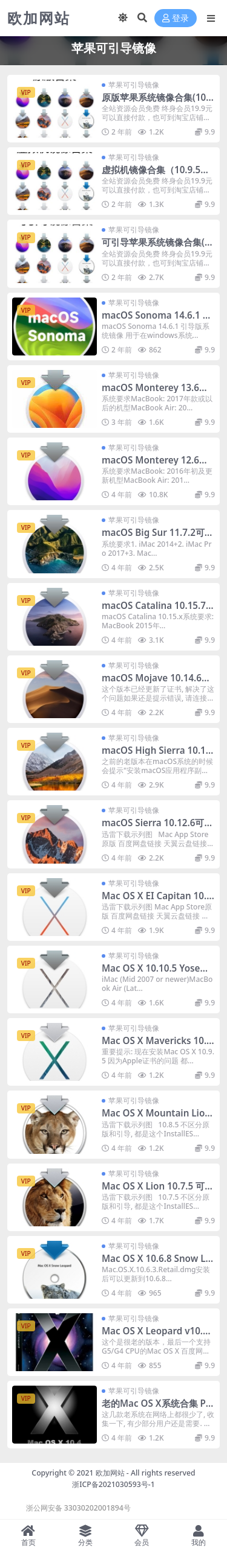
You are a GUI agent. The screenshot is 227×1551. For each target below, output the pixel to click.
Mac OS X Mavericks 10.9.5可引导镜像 (158, 1045)
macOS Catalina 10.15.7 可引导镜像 (154, 610)
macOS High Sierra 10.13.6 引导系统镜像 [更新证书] (158, 755)
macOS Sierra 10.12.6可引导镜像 (157, 828)
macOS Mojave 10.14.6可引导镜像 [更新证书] (156, 683)
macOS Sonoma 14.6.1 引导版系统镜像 (157, 320)
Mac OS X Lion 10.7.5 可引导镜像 (158, 1191)
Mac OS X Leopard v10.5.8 (156, 1336)
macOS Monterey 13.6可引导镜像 (155, 392)
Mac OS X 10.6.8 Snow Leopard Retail (156, 1263)
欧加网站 (110, 1473)
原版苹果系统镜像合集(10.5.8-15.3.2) (155, 102)
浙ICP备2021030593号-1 (113, 1484)
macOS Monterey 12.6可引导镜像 (155, 465)
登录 (175, 18)
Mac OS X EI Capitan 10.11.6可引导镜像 (157, 901)
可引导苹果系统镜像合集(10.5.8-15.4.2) (156, 247)
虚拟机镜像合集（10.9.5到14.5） (158, 175)
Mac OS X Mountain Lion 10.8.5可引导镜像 (156, 1118)
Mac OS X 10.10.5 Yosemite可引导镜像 (156, 973)
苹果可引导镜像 (133, 85)
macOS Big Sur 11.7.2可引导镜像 (158, 537)
